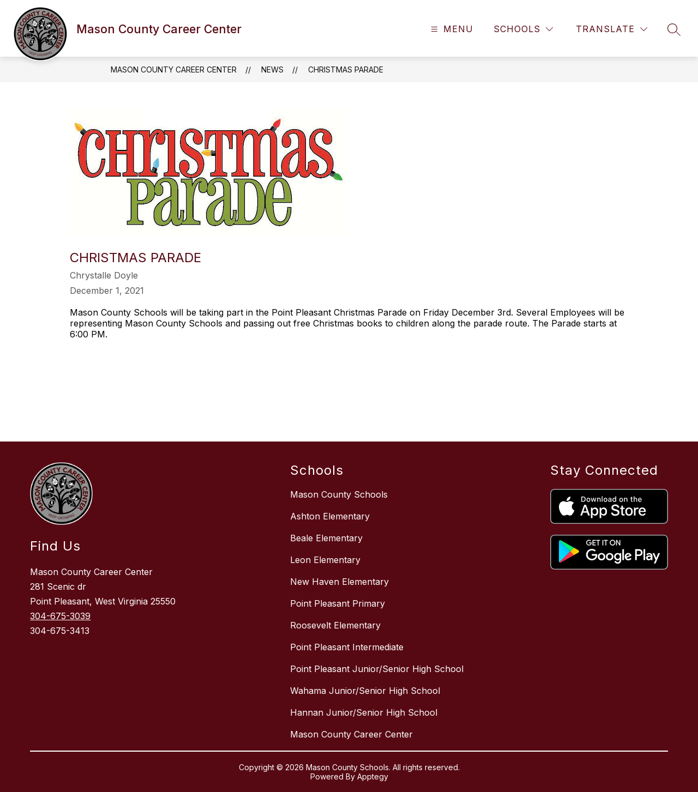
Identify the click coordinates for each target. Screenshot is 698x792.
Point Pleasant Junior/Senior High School (377, 668)
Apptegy (372, 776)
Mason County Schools (339, 494)
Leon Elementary (325, 559)
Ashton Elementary (330, 516)
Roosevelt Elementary (335, 625)
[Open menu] (450, 29)
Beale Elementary (326, 538)
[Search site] (674, 29)
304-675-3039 (60, 615)
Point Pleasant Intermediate (347, 647)
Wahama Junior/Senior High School (365, 690)
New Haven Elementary (339, 581)
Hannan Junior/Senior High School (363, 712)
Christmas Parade (345, 69)
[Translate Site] (611, 29)
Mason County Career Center (174, 69)
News (272, 69)
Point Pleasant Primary (337, 603)
